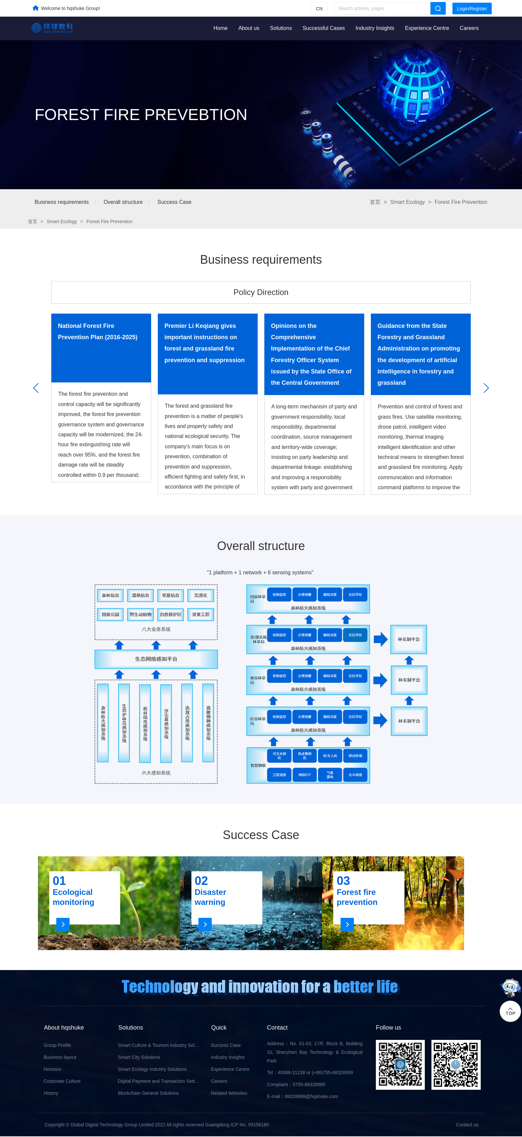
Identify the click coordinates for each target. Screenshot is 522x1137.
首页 (375, 202)
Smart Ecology (407, 202)
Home (220, 28)
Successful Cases (324, 28)
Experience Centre (427, 28)
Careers (469, 28)
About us (248, 28)
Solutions (281, 28)
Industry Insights (375, 28)
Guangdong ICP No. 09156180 (237, 1125)
